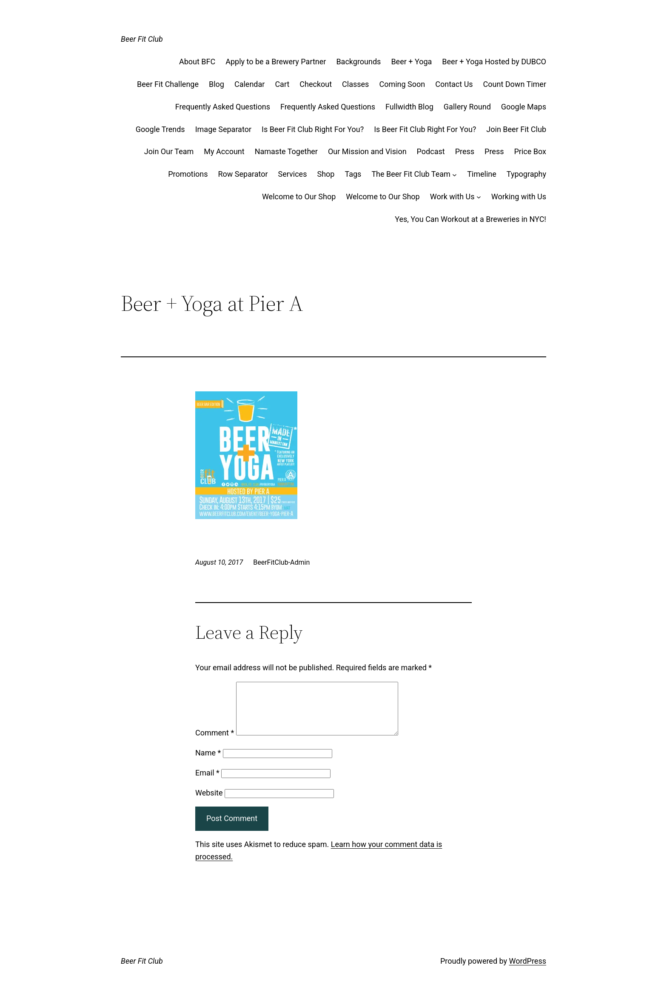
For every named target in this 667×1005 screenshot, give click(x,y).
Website (208, 802)
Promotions (188, 173)
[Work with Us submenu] (478, 197)
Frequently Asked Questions (222, 106)
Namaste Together (286, 151)
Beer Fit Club (142, 38)
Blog (216, 84)
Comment (214, 742)
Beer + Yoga (411, 61)
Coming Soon (402, 84)
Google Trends (160, 129)
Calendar (249, 84)
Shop (325, 173)
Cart (282, 84)
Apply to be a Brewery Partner (275, 61)
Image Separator (223, 129)
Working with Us (518, 196)
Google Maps (523, 106)
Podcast (431, 151)
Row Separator (243, 173)
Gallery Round (467, 106)
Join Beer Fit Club (516, 129)
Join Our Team (169, 151)
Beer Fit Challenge (168, 84)
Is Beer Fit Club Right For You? (313, 129)
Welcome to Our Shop (299, 196)
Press (464, 151)
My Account (224, 151)
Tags (353, 173)
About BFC (197, 61)
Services (292, 173)
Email (207, 782)
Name (208, 762)
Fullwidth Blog (409, 106)
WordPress (527, 971)
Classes (355, 84)
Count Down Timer (514, 84)
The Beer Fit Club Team (410, 173)
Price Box (530, 151)
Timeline (481, 173)
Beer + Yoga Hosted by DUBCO (494, 61)
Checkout (315, 84)
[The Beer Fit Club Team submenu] (454, 174)
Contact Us (454, 84)
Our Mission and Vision (367, 151)
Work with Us (452, 196)
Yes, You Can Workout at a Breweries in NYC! (470, 219)
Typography (526, 173)
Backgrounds (358, 61)
